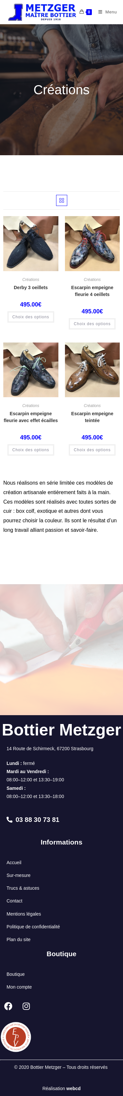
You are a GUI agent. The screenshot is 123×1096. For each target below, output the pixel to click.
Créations (30, 279)
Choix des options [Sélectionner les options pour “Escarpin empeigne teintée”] (92, 450)
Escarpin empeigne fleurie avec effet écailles (31, 417)
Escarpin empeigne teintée (92, 417)
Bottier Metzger (61, 730)
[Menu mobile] (105, 11)
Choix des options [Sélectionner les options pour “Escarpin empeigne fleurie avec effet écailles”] (30, 450)
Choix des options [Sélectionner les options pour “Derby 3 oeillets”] (30, 317)
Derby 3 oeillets (31, 287)
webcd (73, 1088)
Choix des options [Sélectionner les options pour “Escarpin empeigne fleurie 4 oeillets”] (92, 324)
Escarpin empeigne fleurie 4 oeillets (92, 291)
